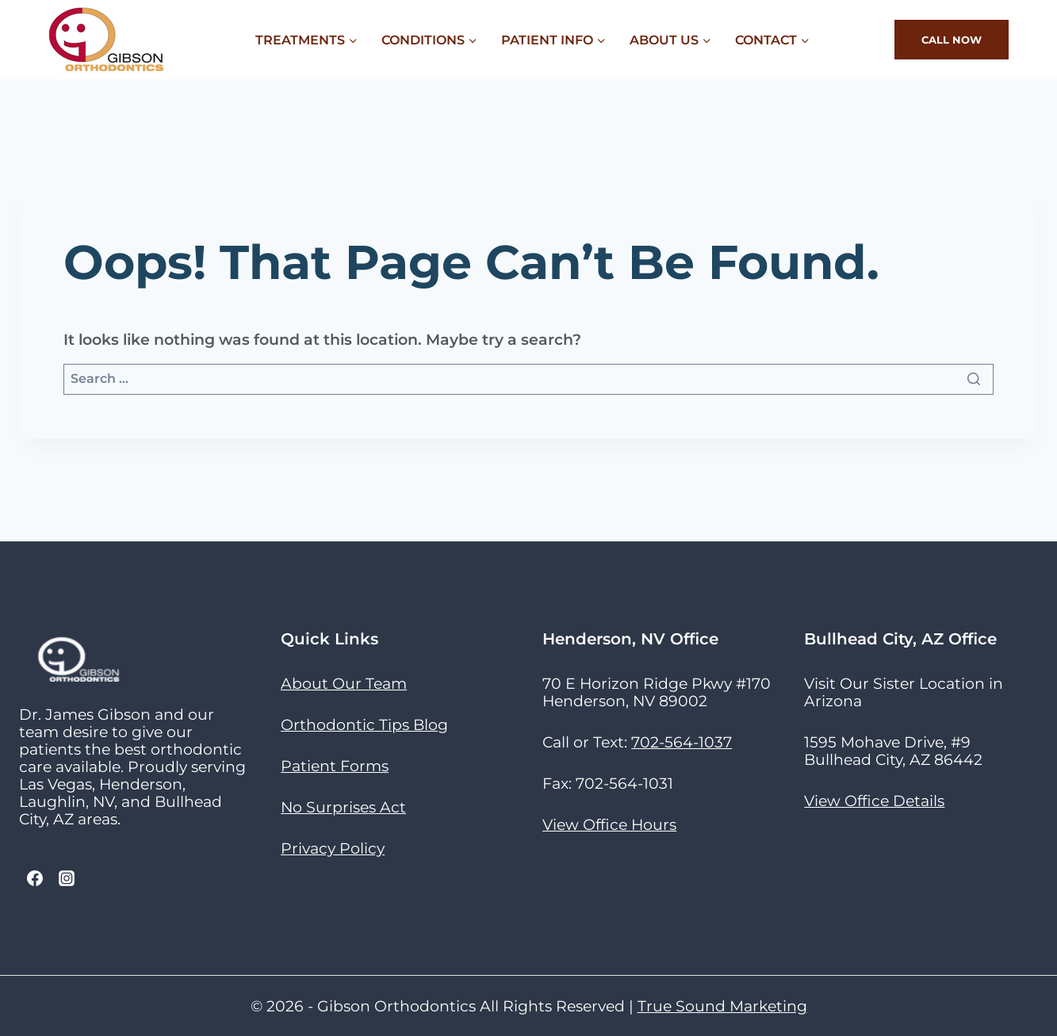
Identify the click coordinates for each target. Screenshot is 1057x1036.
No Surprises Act (343, 806)
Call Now (951, 39)
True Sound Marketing (722, 1005)
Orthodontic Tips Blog (364, 724)
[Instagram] (66, 878)
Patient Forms (335, 765)
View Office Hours (609, 824)
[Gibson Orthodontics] (107, 39)
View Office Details (874, 800)
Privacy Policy (333, 848)
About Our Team (344, 683)
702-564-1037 (681, 741)
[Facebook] (35, 878)
